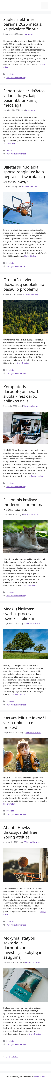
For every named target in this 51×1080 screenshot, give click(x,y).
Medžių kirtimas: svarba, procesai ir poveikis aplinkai (20, 613)
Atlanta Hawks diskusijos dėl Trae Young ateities (20, 832)
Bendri (9, 150)
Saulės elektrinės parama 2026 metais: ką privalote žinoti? (22, 24)
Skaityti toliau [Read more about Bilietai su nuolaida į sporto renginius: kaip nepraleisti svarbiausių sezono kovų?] (30, 256)
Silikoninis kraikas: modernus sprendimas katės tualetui (24, 504)
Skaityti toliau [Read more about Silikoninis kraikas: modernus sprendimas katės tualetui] (29, 585)
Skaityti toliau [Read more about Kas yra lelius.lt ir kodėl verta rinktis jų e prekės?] (9, 804)
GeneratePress (39, 1076)
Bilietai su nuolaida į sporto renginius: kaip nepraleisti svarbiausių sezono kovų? (24, 174)
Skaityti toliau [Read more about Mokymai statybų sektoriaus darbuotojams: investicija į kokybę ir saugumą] (35, 1034)
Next (15, 1056)
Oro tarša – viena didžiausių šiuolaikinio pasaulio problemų (23, 284)
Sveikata (10, 74)
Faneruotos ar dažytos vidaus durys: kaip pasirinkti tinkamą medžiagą (24, 98)
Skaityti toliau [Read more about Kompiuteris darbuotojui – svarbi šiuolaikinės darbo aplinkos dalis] (37, 476)
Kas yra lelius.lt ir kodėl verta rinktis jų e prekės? (24, 722)
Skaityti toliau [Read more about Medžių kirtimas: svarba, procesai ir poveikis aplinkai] (19, 694)
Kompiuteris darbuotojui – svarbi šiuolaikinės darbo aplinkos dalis (21, 394)
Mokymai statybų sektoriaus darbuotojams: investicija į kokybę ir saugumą (22, 947)
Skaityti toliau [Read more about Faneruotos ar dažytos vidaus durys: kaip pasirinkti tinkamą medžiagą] (9, 143)
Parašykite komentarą (16, 77)
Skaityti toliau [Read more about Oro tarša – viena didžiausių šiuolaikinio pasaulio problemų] (23, 363)
